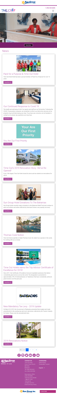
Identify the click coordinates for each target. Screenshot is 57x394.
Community (42, 360)
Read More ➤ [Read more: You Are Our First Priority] (8, 144)
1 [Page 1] (27, 350)
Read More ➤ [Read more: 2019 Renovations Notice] (8, 344)
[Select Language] (42, 367)
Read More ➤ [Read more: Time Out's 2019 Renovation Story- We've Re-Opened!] (8, 179)
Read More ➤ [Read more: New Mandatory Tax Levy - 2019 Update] (8, 316)
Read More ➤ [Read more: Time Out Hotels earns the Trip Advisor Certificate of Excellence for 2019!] (8, 282)
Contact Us (28, 360)
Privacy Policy (32, 384)
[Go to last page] (36, 349)
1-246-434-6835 (50, 8)
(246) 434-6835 (29, 376)
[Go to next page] (33, 349)
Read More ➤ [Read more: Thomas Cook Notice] (8, 243)
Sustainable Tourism (44, 364)
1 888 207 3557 (29, 379)
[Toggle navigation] (53, 10)
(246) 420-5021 (31, 369)
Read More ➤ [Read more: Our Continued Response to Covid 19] (8, 118)
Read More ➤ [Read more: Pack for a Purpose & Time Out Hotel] (8, 82)
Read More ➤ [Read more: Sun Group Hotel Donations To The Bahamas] (8, 211)
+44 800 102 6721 (29, 383)
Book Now (28, 45)
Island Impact (42, 362)
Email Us (27, 384)
